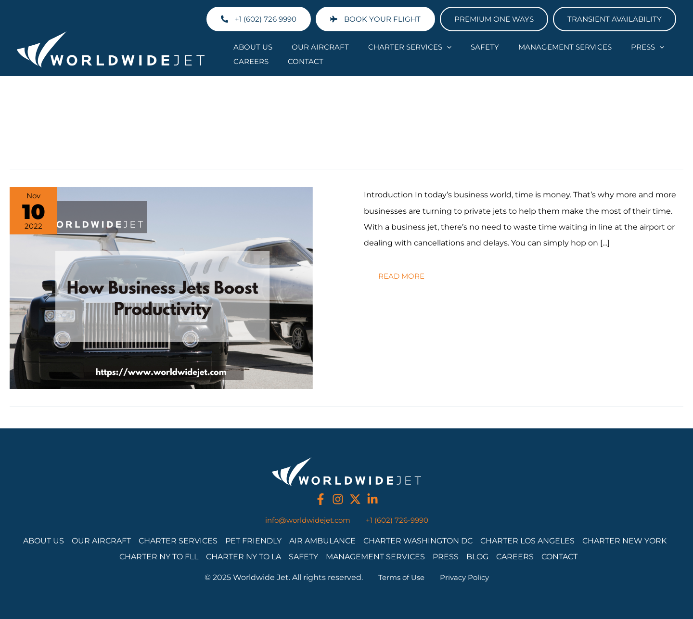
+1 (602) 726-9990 (400, 519)
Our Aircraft (305, 46)
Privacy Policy (466, 577)
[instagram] (338, 499)
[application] (422, 46)
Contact (246, 60)
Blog (477, 556)
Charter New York (624, 540)
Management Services (521, 46)
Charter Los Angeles (527, 540)
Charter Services (385, 46)
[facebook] (320, 499)
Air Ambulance (322, 540)
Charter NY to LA (243, 556)
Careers (638, 46)
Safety (451, 46)
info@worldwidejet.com (306, 519)
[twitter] (355, 499)
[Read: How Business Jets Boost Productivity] (161, 287)
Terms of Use (399, 577)
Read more (407, 272)
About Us (248, 46)
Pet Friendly (253, 540)
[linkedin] (372, 499)
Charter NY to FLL (158, 556)
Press (594, 46)
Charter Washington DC (418, 540)
